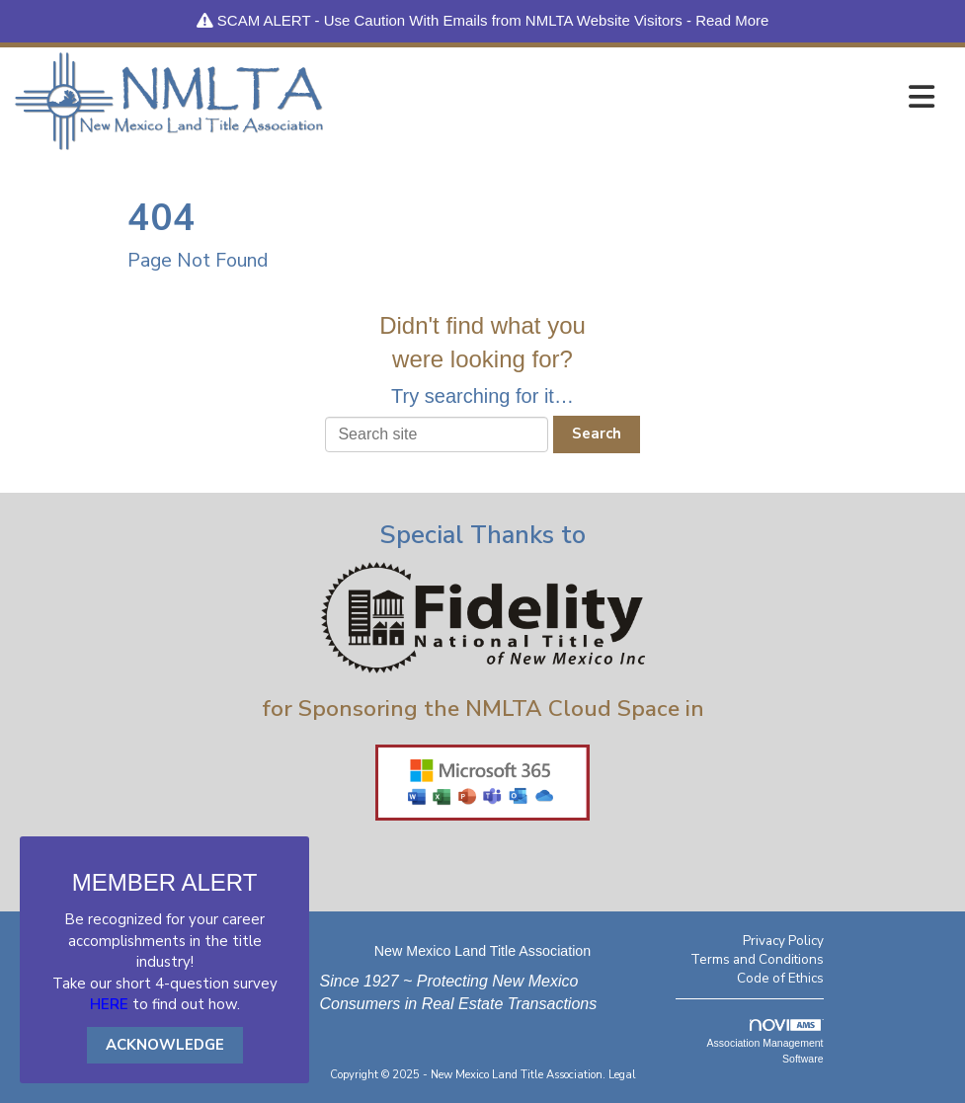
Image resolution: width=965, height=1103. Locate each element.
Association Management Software (765, 1042)
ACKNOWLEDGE (165, 1045)
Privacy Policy (783, 940)
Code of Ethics (780, 978)
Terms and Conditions (757, 959)
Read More (731, 20)
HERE (109, 1004)
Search (596, 433)
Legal (622, 1074)
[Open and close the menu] (634, 97)
